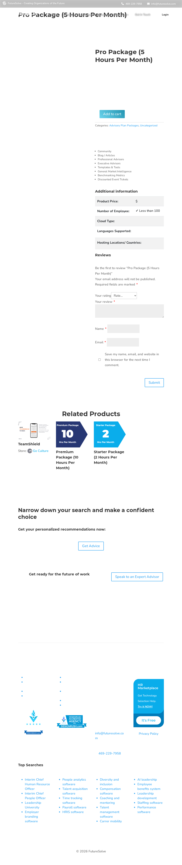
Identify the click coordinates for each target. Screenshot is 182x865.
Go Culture (41, 451)
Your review (105, 302)
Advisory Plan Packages (124, 125)
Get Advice (91, 546)
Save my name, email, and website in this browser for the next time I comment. (132, 359)
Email (100, 342)
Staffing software (150, 803)
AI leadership (147, 779)
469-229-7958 (131, 4)
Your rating (103, 295)
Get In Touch (142, 14)
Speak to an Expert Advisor (137, 576)
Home (54, 15)
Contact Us (142, 670)
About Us (119, 15)
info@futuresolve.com (161, 4)
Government (85, 15)
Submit (154, 382)
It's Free (149, 720)
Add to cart (112, 114)
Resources (103, 15)
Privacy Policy (148, 734)
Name (100, 329)
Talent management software (109, 812)
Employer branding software (32, 816)
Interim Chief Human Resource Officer (37, 784)
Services (68, 15)
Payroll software (74, 807)
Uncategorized (148, 125)
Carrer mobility (111, 821)
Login (165, 14)
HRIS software (73, 812)
